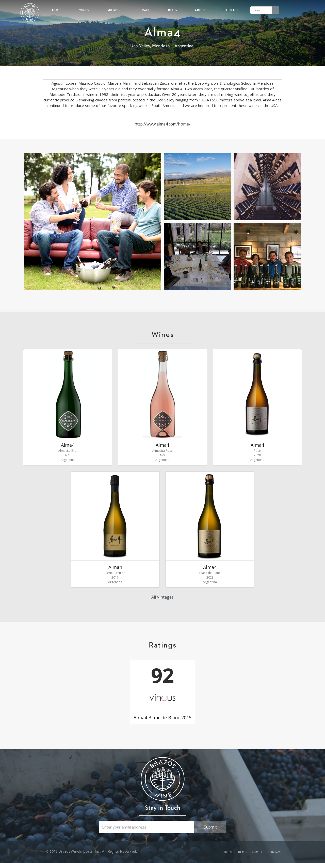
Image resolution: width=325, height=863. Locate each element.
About (200, 10)
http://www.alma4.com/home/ (162, 124)
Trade (145, 10)
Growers (114, 10)
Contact (231, 10)
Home (56, 10)
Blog (172, 10)
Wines (84, 10)
